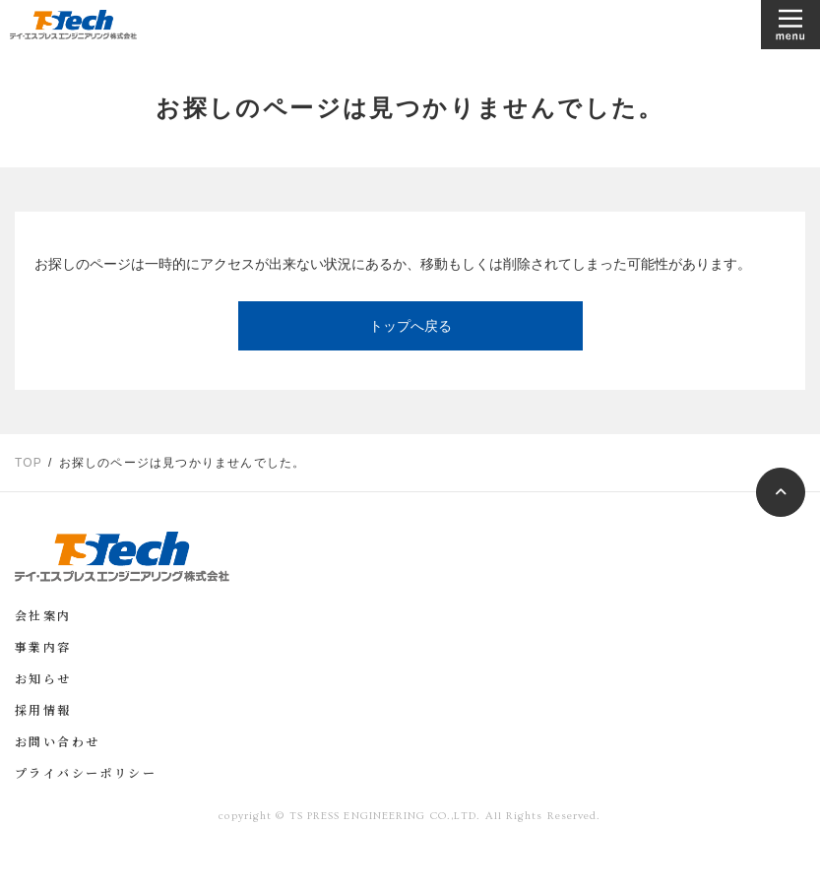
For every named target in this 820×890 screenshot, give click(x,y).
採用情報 (43, 712)
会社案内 (43, 617)
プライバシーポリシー (86, 775)
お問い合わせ (57, 743)
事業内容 (43, 649)
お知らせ (43, 680)
